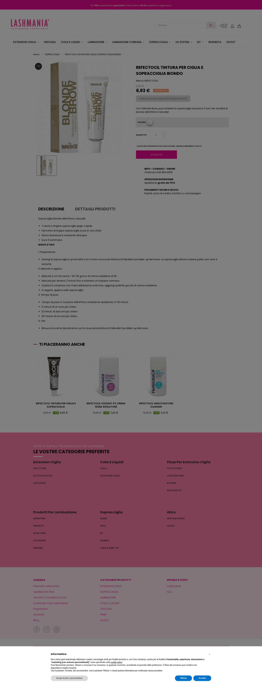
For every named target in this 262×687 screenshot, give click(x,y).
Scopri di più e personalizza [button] (69, 678)
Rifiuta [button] (183, 678)
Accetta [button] (202, 678)
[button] (209, 654)
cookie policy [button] (116, 662)
